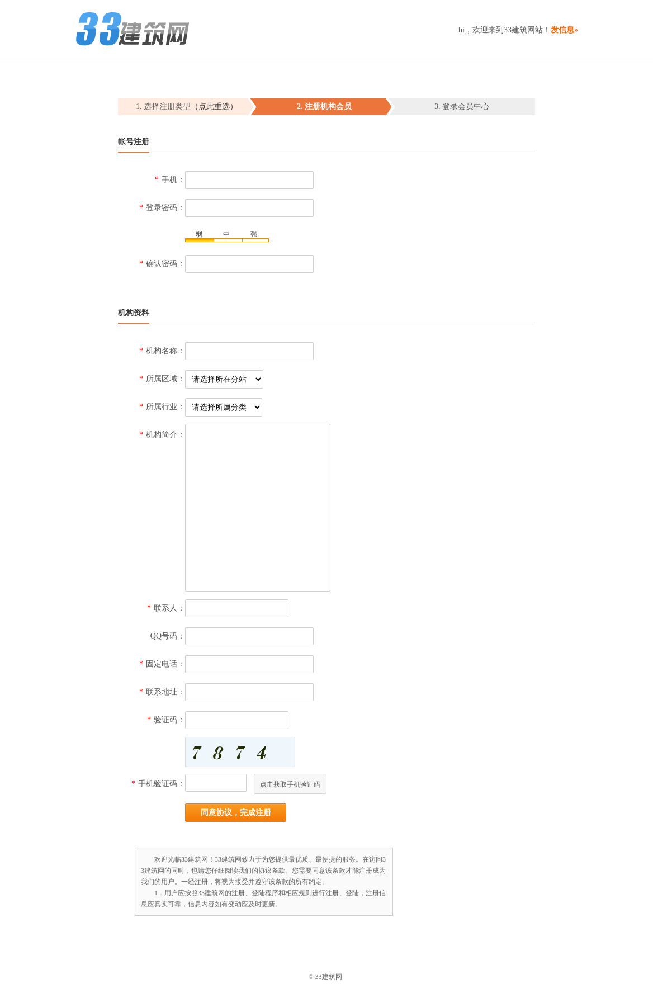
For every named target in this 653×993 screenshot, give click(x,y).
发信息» (564, 30)
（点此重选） (214, 106)
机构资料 (133, 313)
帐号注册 (133, 142)
